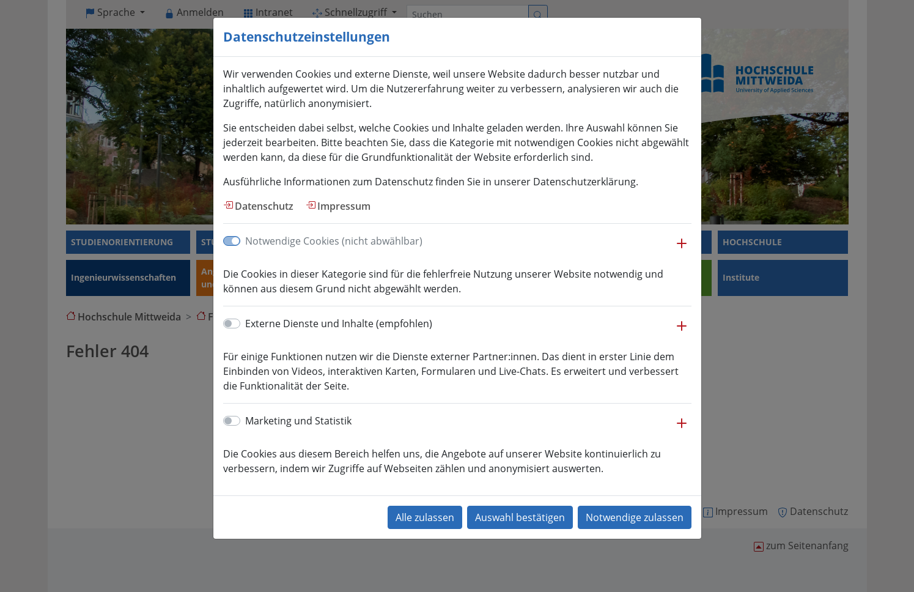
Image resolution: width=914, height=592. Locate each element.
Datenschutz (264, 206)
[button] (681, 249)
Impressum (343, 206)
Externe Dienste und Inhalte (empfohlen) (338, 323)
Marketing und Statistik (298, 420)
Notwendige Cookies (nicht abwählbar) (333, 241)
